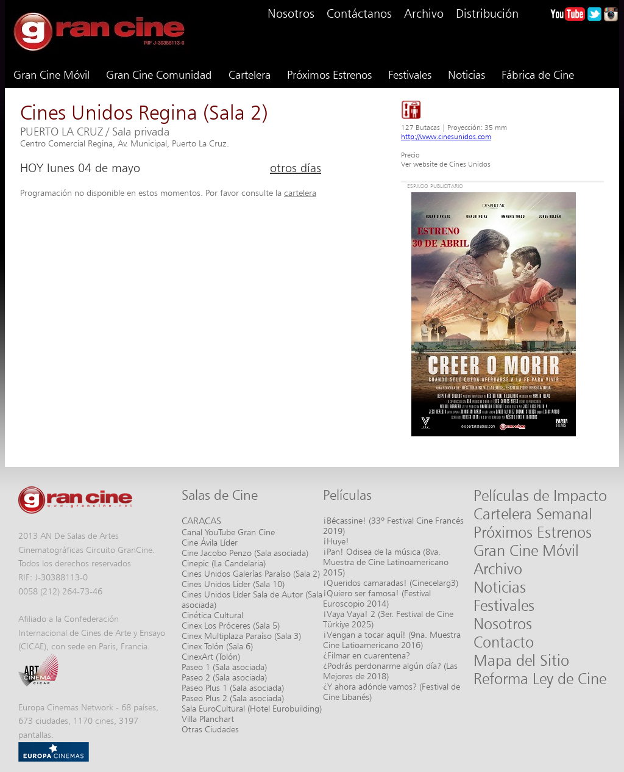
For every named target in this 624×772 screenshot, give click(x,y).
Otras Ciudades (210, 729)
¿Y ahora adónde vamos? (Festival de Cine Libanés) (391, 691)
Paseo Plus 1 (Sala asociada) (233, 687)
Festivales (409, 74)
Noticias (466, 74)
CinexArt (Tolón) (211, 656)
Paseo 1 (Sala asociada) (224, 667)
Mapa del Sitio (521, 660)
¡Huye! (336, 541)
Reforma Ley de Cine (539, 678)
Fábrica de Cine (538, 74)
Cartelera (250, 74)
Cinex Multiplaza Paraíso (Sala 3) (241, 635)
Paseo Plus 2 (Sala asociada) (233, 698)
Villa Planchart (208, 718)
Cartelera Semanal (532, 514)
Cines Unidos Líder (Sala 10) (233, 584)
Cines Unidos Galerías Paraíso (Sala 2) (251, 573)
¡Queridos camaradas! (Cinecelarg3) (390, 582)
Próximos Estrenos (329, 74)
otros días (295, 168)
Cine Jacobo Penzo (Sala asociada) (245, 552)
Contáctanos (359, 13)
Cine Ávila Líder (210, 542)
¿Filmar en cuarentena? (366, 655)
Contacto (503, 642)
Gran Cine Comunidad (159, 74)
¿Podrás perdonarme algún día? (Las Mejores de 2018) (390, 670)
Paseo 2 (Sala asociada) (224, 677)
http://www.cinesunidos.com (446, 136)
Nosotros (291, 13)
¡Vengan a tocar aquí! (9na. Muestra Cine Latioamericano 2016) (392, 639)
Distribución (487, 13)
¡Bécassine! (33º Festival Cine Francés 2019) (393, 525)
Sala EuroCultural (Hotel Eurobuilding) (252, 708)
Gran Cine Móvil (51, 74)
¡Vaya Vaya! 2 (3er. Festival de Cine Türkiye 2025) (388, 618)
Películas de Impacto (540, 495)
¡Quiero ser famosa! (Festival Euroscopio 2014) (377, 598)
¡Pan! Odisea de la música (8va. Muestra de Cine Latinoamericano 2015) (385, 561)
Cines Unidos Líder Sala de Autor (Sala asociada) (252, 599)
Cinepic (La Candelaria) (224, 563)
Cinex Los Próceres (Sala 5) (231, 625)
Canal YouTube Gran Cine (228, 532)
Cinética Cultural (212, 615)
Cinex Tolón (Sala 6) (217, 646)
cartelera (300, 192)
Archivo (424, 13)
